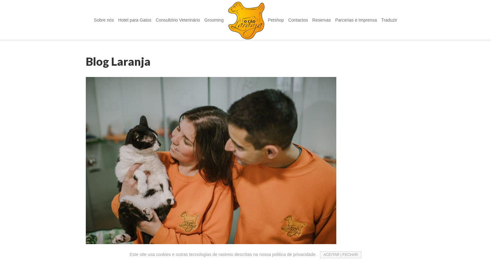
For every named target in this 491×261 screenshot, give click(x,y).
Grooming (214, 20)
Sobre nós (104, 20)
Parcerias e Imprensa (356, 20)
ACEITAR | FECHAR (340, 255)
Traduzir (389, 20)
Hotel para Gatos (135, 20)
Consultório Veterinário (178, 20)
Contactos (298, 20)
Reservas (321, 20)
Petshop (276, 20)
